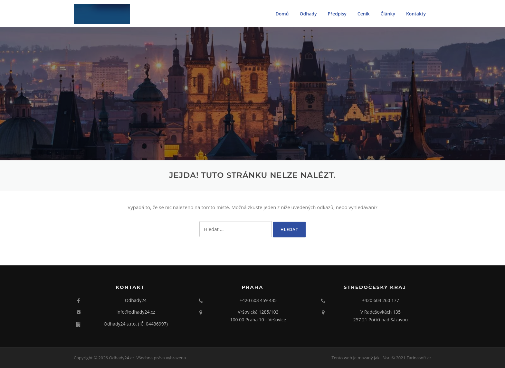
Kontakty (416, 14)
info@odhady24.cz (136, 312)
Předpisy (337, 14)
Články (388, 14)
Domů (282, 14)
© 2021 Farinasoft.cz (411, 358)
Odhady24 (136, 300)
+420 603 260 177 (380, 300)
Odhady (308, 14)
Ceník (363, 14)
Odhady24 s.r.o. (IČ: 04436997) (136, 324)
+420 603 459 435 (258, 300)
